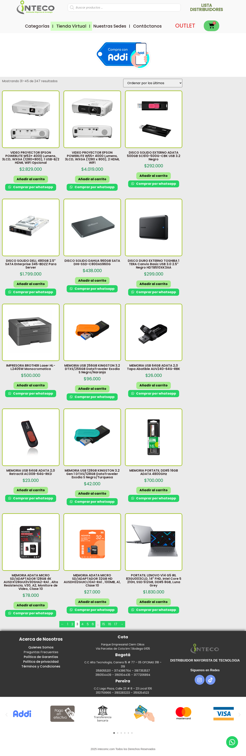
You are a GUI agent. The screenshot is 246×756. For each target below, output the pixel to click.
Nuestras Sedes (109, 26)
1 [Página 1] (67, 624)
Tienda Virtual (71, 26)
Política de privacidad (41, 661)
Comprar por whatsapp (32, 187)
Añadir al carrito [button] (31, 179)
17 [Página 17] (115, 624)
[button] (6, 714)
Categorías (37, 26)
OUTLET (185, 26)
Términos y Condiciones (40, 666)
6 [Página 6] (93, 624)
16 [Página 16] (109, 624)
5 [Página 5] (88, 624)
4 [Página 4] (82, 624)
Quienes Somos (41, 647)
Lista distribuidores (206, 7)
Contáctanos (147, 26)
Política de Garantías (41, 657)
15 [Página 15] (103, 624)
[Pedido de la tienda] (152, 83)
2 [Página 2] (72, 624)
